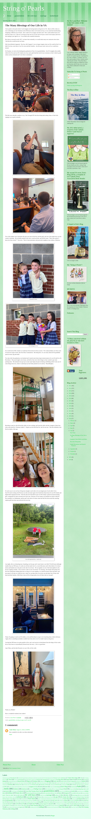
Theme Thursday (34, 805)
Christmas (10, 784)
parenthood (79, 798)
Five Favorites (49, 789)
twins (80, 805)
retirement (72, 800)
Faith (79, 786)
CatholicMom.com (78, 783)
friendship (76, 789)
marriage (43, 16)
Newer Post (7, 765)
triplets (68, 805)
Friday (71, 789)
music (40, 797)
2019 (70, 406)
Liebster (21, 795)
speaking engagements (44, 803)
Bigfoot (29, 781)
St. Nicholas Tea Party (60, 803)
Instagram (66, 793)
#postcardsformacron (30, 777)
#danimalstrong (5, 777)
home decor (19, 793)
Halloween (67, 791)
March (72, 423)
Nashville (73, 797)
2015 (70, 396)
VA (3, 807)
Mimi (62, 795)
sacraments (11, 802)
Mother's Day (12, 797)
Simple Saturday (67, 802)
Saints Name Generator (19, 802)
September (73, 449)
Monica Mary (5, 797)
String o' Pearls (23, 8)
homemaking (29, 793)
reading (60, 800)
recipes (65, 800)
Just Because (78, 793)
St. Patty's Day (69, 803)
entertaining (56, 786)
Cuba (73, 784)
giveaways (6, 791)
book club (56, 781)
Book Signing (71, 781)
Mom (86, 795)
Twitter (85, 805)
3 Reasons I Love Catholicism (59, 777)
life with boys (32, 16)
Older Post (60, 765)
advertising (20, 779)
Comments (71, 77)
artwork (79, 779)
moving (18, 720)
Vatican (16, 807)
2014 (70, 393)
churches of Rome (44, 784)
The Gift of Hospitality (75, 441)
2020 (70, 408)
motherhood (54, 16)
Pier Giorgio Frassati (19, 800)
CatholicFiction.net (68, 783)
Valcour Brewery (10, 807)
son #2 (16, 803)
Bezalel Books (21, 781)
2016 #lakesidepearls (47, 777)
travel (61, 805)
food (65, 789)
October (72, 451)
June (71, 430)
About (9, 16)
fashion (16, 789)
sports (51, 803)
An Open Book (52, 779)
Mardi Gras (42, 795)
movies (28, 797)
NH (22, 798)
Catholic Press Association (41, 783)
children (85, 783)
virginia (20, 807)
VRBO (26, 807)
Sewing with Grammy (48, 802)
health (73, 791)
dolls (41, 786)
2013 (70, 390)
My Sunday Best (65, 797)
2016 (70, 398)
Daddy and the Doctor (23, 786)
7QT (81, 777)
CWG (5, 786)
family (6, 789)
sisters (74, 802)
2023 (70, 416)
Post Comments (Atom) (15, 768)
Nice (25, 798)
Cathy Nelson (12, 729)
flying (61, 789)
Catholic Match (31, 783)
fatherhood (24, 789)
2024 (70, 418)
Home (34, 765)
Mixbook (81, 795)
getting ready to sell (84, 789)
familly (87, 786)
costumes (63, 784)
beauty (14, 781)
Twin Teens (72, 432)
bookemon (78, 781)
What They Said (74, 807)
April (71, 425)
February (72, 420)
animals (68, 779)
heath (78, 791)
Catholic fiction (23, 783)
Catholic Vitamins (60, 783)
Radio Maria (54, 800)
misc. (67, 795)
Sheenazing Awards (58, 802)
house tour (54, 793)
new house (17, 798)
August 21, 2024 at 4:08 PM (23, 729)
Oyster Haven (66, 798)
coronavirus (57, 784)
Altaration (38, 779)
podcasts (26, 800)
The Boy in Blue (17, 805)
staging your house (78, 803)
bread (4, 783)
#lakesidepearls (13, 777)
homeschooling (37, 793)
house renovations (46, 793)
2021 (70, 411)
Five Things (56, 789)
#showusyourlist (38, 777)
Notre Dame (31, 798)
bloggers (41, 781)
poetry (31, 800)
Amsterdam (44, 779)
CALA (13, 783)
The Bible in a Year (8, 805)
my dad (50, 797)
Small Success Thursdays (82, 802)
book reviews (64, 781)
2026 (70, 459)
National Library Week (82, 797)
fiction (31, 789)
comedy (51, 784)
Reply (10, 734)
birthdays (35, 781)
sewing (39, 802)
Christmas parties (35, 784)
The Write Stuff (25, 805)
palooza (73, 798)
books (83, 781)
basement (10, 781)
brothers (8, 783)
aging (26, 779)
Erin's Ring (64, 786)
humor (59, 793)
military (57, 795)
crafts (68, 784)
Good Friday (14, 791)
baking (4, 781)
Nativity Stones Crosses (8, 798)
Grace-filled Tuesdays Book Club (33, 791)
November (73, 454)
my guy (22, 720)
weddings (41, 807)
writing (12, 809)
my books (45, 797)
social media (5, 803)
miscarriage (75, 795)
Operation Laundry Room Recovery (55, 798)
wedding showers (33, 807)
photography (10, 800)
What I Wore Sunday (64, 807)
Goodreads (20, 791)
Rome (83, 800)
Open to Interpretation (42, 798)
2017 (70, 401)
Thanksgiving (85, 803)
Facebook (73, 786)
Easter (46, 786)
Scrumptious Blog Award (31, 802)
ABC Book (9, 779)
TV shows (74, 805)
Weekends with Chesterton (52, 807)
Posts (70, 74)
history (82, 791)
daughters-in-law (33, 786)
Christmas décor (27, 784)
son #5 (34, 803)
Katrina (83, 793)
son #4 (29, 720)
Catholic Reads (51, 783)
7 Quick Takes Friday (72, 777)
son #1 (11, 803)
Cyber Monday (12, 786)
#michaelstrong (21, 777)
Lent (16, 795)
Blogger (53, 815)
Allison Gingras (31, 779)
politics (35, 800)
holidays (10, 793)
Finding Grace (38, 789)
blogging (47, 781)
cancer (17, 783)
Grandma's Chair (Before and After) (78, 439)
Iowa (72, 793)
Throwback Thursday (54, 805)
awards (85, 779)
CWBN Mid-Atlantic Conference (82, 784)
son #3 (25, 720)
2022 (70, 413)
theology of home (44, 805)
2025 (70, 457)
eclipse (51, 786)
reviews (77, 800)
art (73, 779)
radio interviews (46, 800)
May (71, 428)
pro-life (40, 800)
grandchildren (19, 16)
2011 (70, 385)
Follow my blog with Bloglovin (74, 85)
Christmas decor (18, 784)
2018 (70, 403)
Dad (17, 786)
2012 (70, 388)
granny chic (61, 791)
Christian (4, 784)
